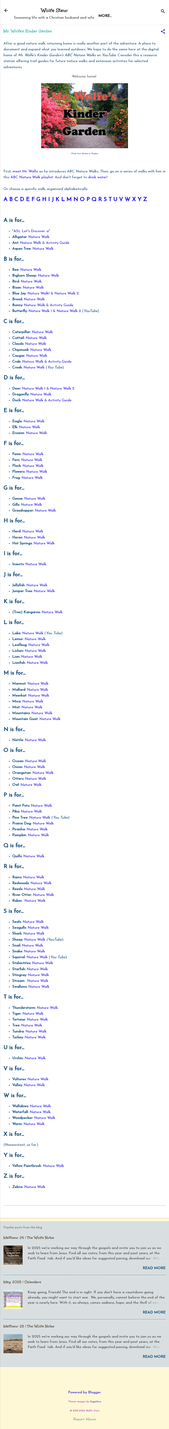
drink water (97, 177)
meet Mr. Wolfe (25, 171)
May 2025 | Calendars (22, 1282)
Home (104, 16)
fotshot (85, 154)
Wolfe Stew (54, 10)
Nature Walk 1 (40, 311)
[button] (163, 32)
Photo (74, 154)
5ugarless (95, 1401)
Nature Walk (38, 237)
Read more (154, 1268)
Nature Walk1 (38, 293)
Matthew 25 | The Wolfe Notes (28, 1326)
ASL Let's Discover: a (31, 231)
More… (125, 16)
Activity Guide (57, 243)
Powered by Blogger (84, 1392)
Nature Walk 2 (66, 293)
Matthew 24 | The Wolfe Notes (28, 1237)
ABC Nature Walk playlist (31, 177)
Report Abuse (84, 1419)
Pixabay (94, 154)
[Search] (163, 11)
